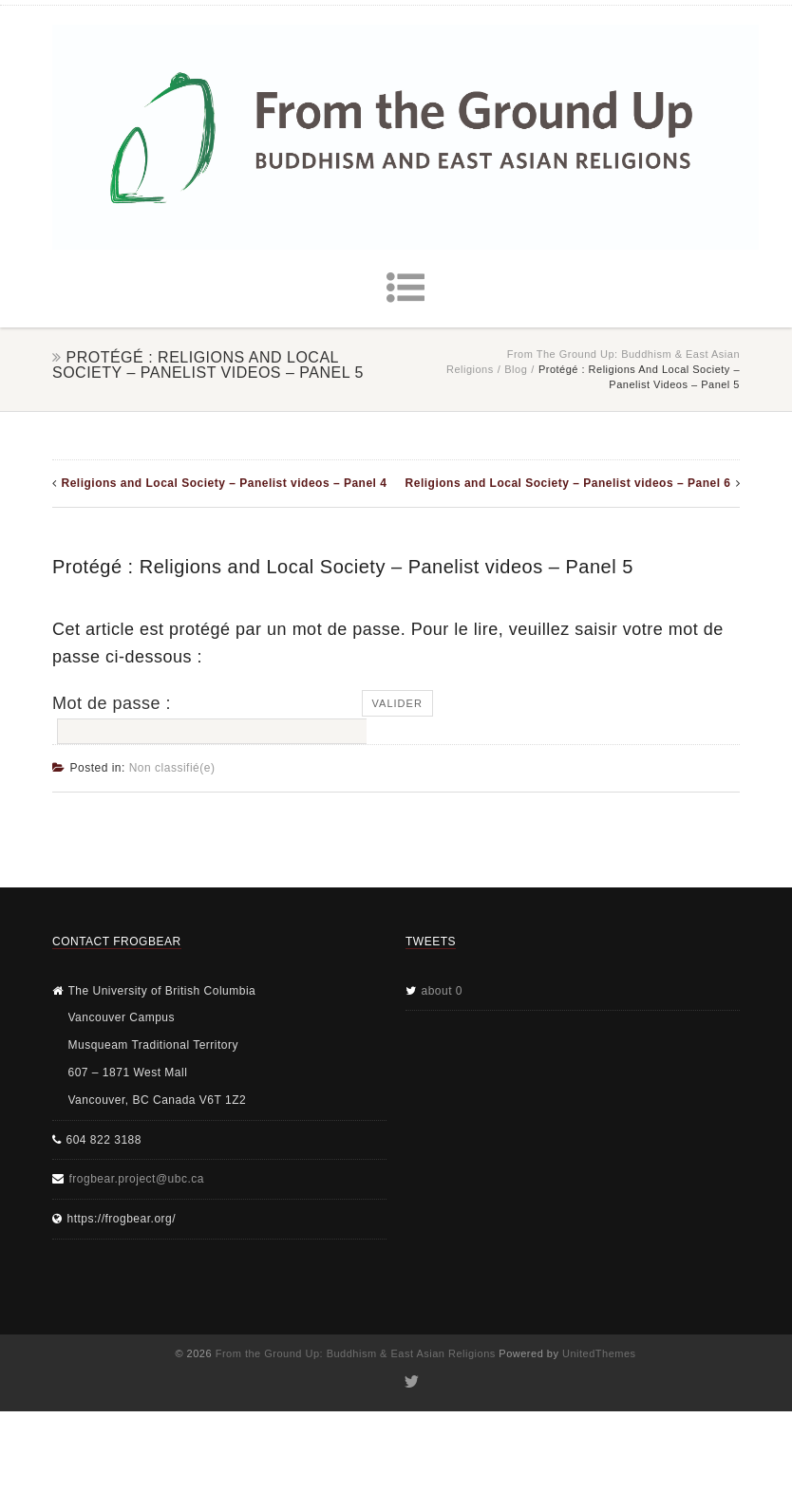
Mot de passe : (207, 719)
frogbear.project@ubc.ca (136, 1178)
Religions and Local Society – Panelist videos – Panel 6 (568, 483)
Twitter (411, 1382)
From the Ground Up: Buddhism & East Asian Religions (356, 1353)
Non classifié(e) (172, 767)
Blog (515, 369)
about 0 (442, 991)
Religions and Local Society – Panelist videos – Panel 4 (224, 483)
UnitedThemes (599, 1353)
